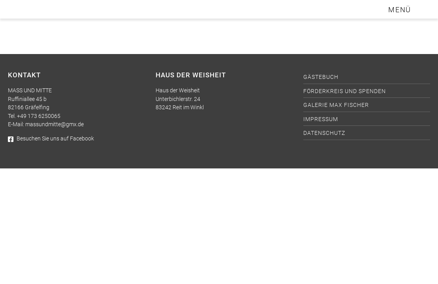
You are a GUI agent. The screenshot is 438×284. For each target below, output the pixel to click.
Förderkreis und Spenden (344, 91)
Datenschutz (324, 133)
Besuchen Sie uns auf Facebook (51, 138)
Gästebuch (320, 77)
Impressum (320, 119)
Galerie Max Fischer (336, 105)
